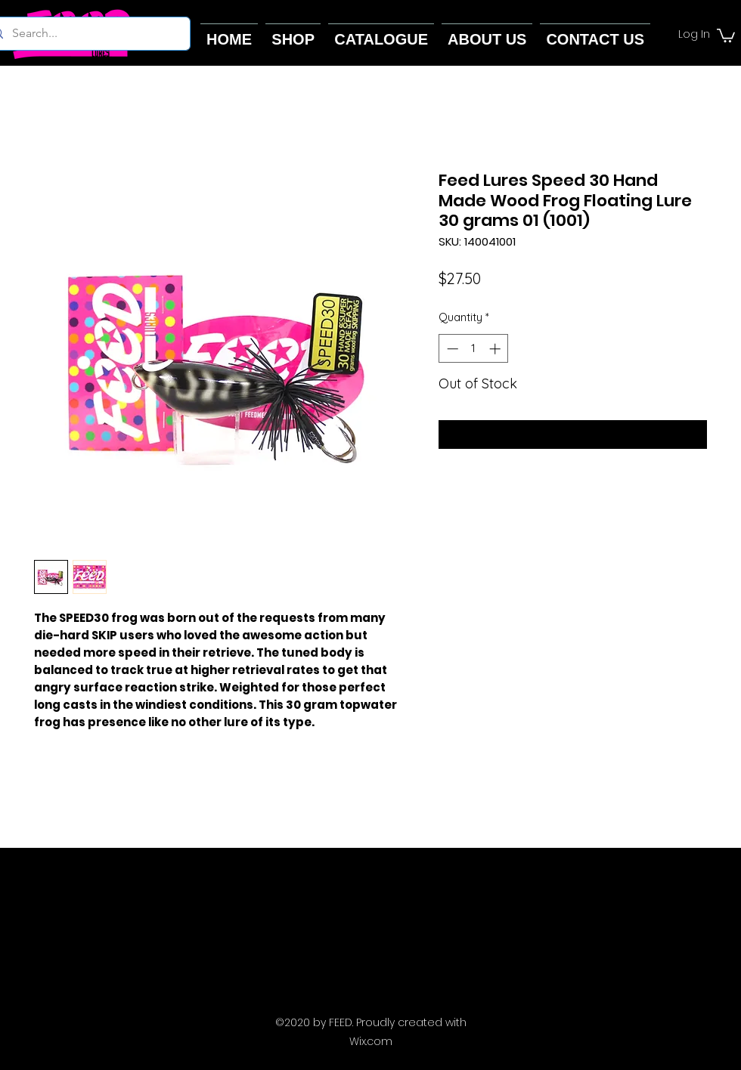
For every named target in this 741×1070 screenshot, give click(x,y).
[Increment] (496, 349)
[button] (726, 34)
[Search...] (85, 33)
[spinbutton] (473, 349)
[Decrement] (451, 349)
